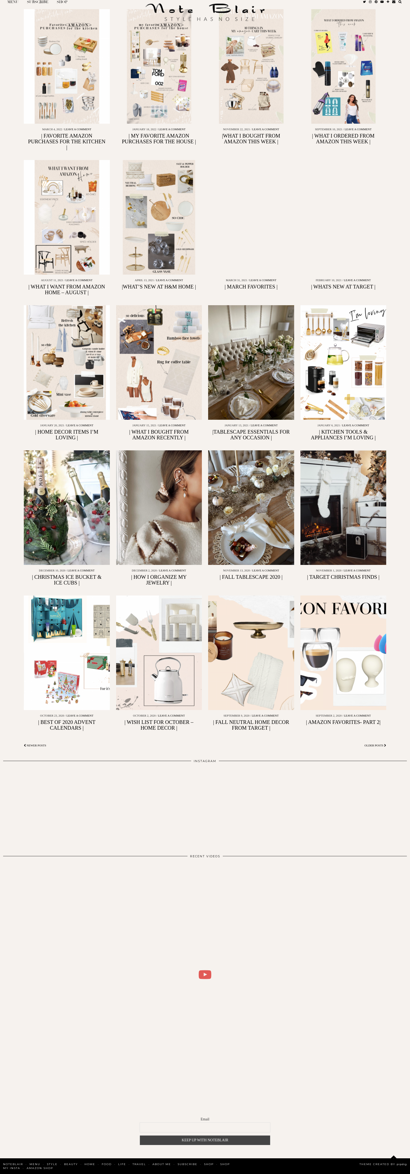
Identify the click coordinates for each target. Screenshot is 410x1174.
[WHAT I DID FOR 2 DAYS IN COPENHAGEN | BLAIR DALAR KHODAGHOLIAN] (205, 974)
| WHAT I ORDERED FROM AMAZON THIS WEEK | (343, 138)
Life (122, 1164)
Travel (139, 1164)
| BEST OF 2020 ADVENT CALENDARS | (66, 725)
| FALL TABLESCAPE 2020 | (251, 577)
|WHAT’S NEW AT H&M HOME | (159, 287)
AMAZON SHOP (40, 1168)
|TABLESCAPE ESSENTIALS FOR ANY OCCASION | (251, 434)
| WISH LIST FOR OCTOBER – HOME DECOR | (158, 725)
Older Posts (375, 745)
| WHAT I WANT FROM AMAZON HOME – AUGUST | (67, 289)
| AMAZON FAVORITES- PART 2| (343, 722)
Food (107, 1164)
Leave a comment (77, 129)
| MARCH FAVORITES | (251, 287)
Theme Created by (383, 1164)
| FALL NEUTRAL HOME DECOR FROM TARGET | (251, 725)
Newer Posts (35, 745)
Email (205, 1119)
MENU (35, 1164)
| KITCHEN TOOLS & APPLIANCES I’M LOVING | (343, 434)
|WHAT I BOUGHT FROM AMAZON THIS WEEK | (251, 138)
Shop (209, 1164)
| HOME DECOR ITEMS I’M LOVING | (66, 434)
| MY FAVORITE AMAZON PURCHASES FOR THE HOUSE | (159, 138)
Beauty (71, 1164)
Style (52, 1164)
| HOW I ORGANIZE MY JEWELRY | (159, 580)
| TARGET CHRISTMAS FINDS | (343, 577)
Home (89, 1164)
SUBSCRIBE (187, 1164)
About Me (161, 1164)
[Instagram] (43, 806)
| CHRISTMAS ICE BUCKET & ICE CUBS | (66, 580)
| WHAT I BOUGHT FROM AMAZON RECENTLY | (159, 434)
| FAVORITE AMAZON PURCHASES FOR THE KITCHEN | (66, 141)
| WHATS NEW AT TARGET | (343, 287)
